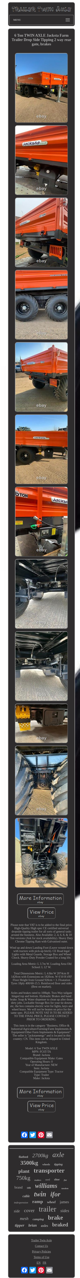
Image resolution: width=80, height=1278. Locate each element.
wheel (51, 1202)
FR (44, 1262)
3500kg (29, 1163)
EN (39, 1262)
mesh (24, 1218)
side (17, 1211)
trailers (37, 1180)
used (47, 1179)
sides (64, 1210)
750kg (23, 1178)
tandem (65, 1188)
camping (38, 1219)
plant (23, 1171)
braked (60, 1224)
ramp (37, 1201)
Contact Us (41, 1246)
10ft (29, 1187)
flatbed (23, 1156)
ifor (55, 1194)
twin (40, 1194)
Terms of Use (41, 1257)
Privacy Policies (41, 1251)
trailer (47, 1209)
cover (29, 1210)
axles (44, 1225)
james (64, 1202)
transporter (49, 1170)
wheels (46, 1164)
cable (26, 1196)
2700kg (40, 1155)
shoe (57, 1179)
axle (58, 1154)
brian (33, 1225)
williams (46, 1185)
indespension (21, 1202)
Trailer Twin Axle (41, 1240)
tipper (19, 1225)
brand (18, 1187)
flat (65, 1180)
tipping (58, 1164)
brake (55, 1217)
